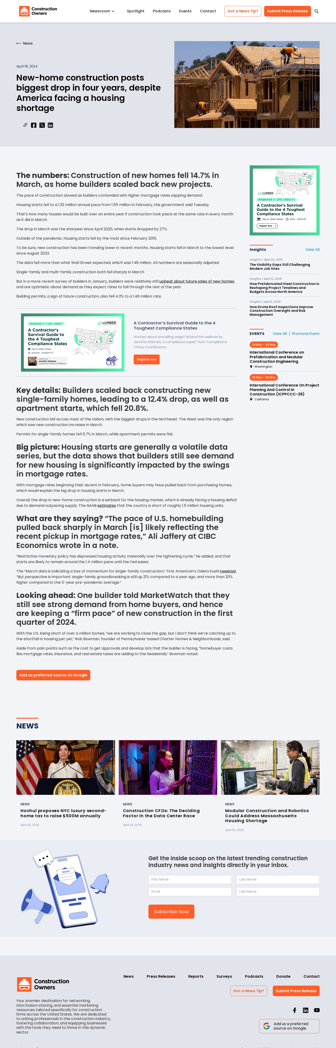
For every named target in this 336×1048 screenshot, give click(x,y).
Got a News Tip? (243, 11)
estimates (107, 505)
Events (185, 11)
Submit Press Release (287, 11)
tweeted (228, 571)
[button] (104, 11)
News (128, 976)
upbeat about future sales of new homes (196, 281)
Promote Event (306, 333)
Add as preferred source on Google (53, 675)
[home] (38, 11)
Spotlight (135, 11)
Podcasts (162, 11)
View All (312, 249)
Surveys (224, 976)
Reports (195, 976)
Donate (283, 976)
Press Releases (161, 976)
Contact (208, 11)
